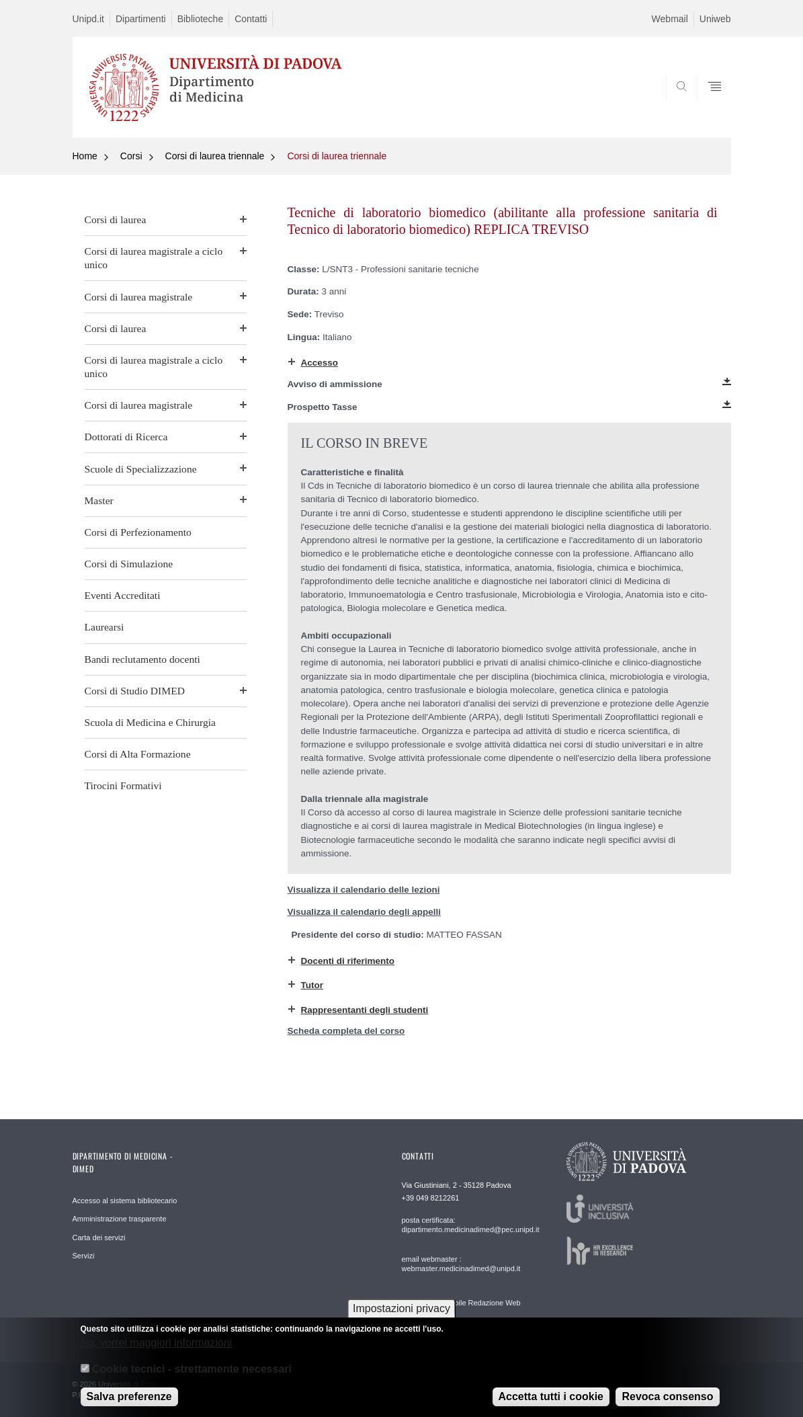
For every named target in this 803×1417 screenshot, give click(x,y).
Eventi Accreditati (123, 595)
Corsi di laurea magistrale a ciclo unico (154, 257)
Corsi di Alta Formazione (138, 754)
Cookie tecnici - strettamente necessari (192, 1377)
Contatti (251, 18)
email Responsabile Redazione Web (461, 1303)
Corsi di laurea (115, 219)
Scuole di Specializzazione (141, 469)
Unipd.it (88, 18)
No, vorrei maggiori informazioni (157, 1351)
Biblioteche (200, 18)
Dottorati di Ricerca (126, 436)
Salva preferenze (129, 1405)
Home (85, 156)
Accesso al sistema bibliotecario (125, 1201)
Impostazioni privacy (401, 1317)
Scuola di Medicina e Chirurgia (150, 722)
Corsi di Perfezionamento (138, 532)
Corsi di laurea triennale (215, 156)
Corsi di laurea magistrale (139, 296)
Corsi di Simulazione (129, 563)
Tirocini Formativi (123, 785)
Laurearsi (104, 627)
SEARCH (707, 105)
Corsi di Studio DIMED (135, 690)
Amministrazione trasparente (120, 1219)
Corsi (131, 156)
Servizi (84, 1256)
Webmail (670, 18)
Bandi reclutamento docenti (142, 659)
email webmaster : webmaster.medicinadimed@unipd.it (461, 1263)
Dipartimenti (141, 18)
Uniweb (715, 18)
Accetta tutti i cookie (551, 1405)
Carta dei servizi (99, 1237)
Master (99, 500)
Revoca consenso (667, 1405)
